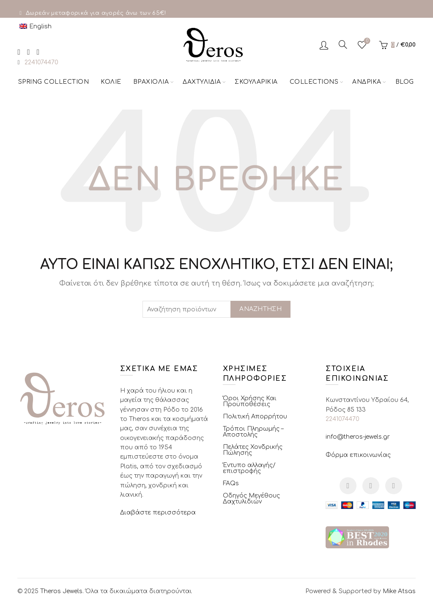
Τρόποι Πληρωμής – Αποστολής (253, 432)
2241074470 (41, 62)
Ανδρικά (366, 82)
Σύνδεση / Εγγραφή (324, 44)
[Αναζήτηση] (343, 44)
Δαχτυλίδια (202, 82)
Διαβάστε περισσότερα (158, 512)
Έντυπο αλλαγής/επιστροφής (249, 468)
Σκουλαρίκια (256, 82)
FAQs (231, 483)
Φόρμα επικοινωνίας (358, 455)
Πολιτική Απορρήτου (255, 416)
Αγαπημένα (366, 41)
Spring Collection (53, 82)
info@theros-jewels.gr (358, 437)
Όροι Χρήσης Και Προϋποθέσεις (250, 401)
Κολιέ (111, 82)
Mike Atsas (399, 591)
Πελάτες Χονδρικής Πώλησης (252, 450)
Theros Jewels (61, 591)
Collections (314, 82)
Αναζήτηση (260, 309)
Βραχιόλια (151, 82)
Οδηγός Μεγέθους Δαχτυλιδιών (251, 498)
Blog (404, 82)
